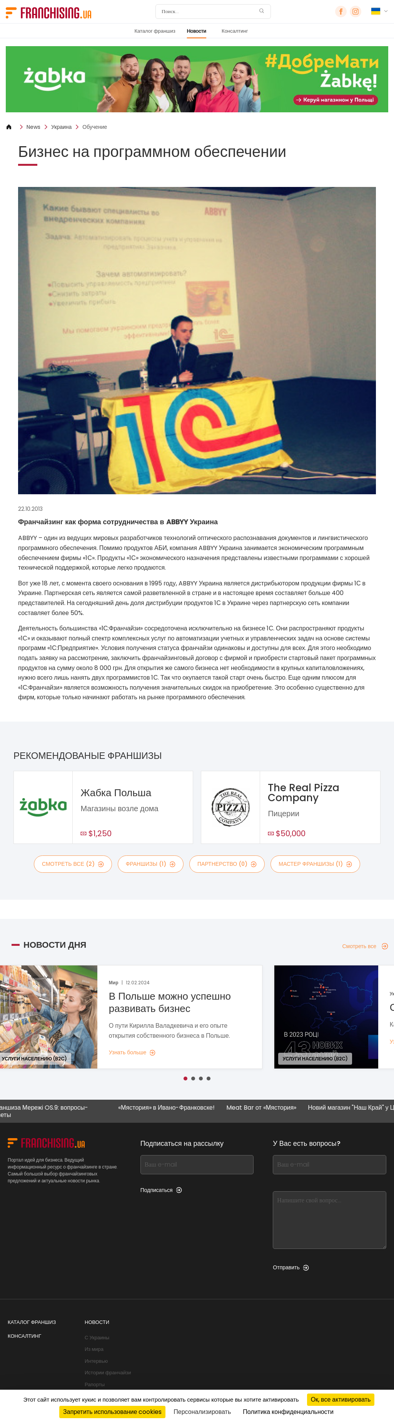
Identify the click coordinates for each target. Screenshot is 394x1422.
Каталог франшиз (154, 31)
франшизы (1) (150, 864)
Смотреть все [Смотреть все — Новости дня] (365, 946)
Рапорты (95, 1384)
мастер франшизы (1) (315, 864)
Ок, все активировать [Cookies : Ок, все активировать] (341, 1399)
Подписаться (161, 1190)
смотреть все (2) (73, 864)
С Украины (97, 1337)
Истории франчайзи (108, 1372)
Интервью (96, 1361)
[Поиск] (208, 11)
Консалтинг (235, 31)
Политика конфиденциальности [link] (288, 1411)
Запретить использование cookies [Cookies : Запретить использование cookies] (112, 1411)
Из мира (94, 1349)
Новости (196, 31)
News (33, 127)
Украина (61, 127)
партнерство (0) (227, 864)
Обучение (94, 127)
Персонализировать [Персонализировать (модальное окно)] (202, 1411)
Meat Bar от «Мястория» (267, 1108)
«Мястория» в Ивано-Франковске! (172, 1108)
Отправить (291, 1267)
